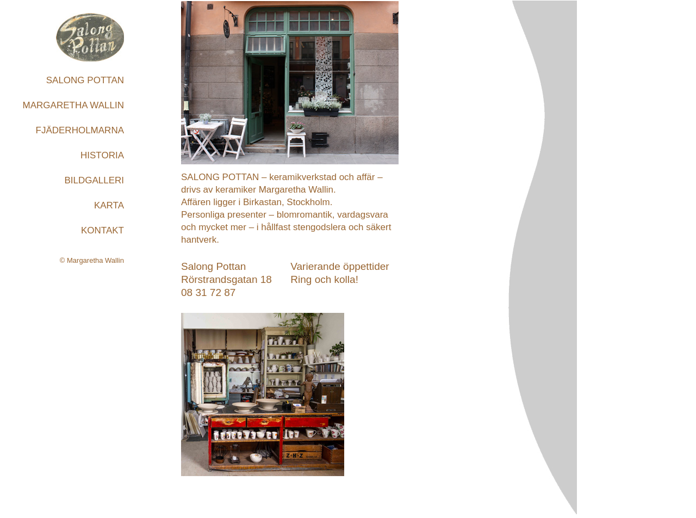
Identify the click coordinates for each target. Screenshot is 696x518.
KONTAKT (102, 230)
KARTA (109, 205)
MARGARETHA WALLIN (73, 105)
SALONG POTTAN (85, 80)
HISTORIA (102, 155)
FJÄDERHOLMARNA (80, 130)
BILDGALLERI (94, 180)
